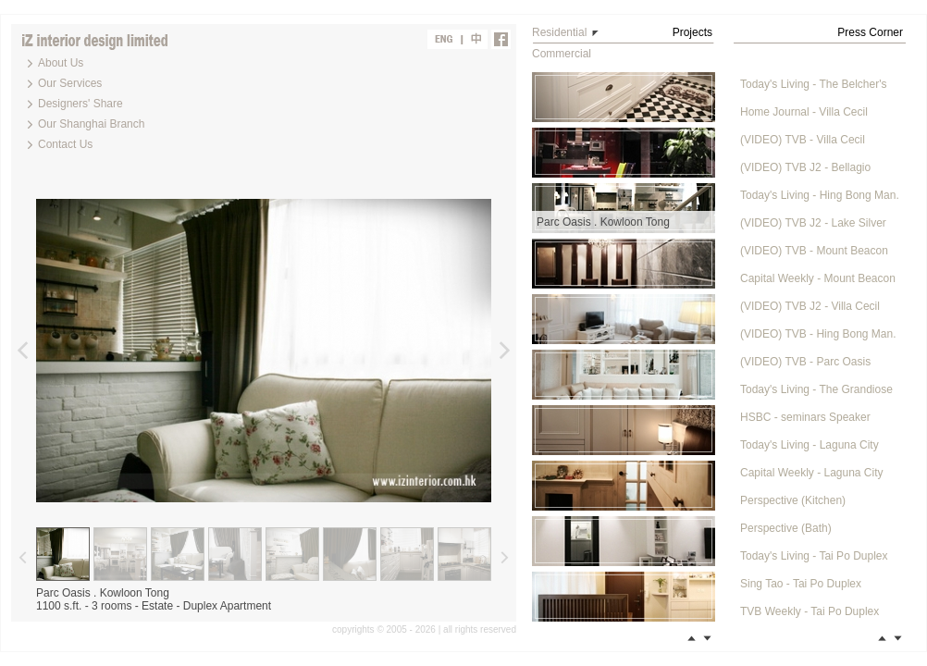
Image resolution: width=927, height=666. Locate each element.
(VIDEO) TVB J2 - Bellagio (805, 167)
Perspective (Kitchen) (793, 500)
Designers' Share (80, 103)
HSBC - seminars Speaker (805, 417)
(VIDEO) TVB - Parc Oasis (805, 361)
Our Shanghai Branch (91, 124)
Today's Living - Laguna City (809, 444)
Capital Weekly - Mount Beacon (818, 278)
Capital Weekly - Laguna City (812, 472)
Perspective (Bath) (786, 528)
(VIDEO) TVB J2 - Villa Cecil (810, 306)
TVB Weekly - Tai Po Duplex (809, 611)
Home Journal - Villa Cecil (804, 111)
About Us (60, 62)
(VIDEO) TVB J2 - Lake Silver (813, 222)
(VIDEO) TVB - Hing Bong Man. (818, 333)
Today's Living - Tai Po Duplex (814, 555)
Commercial (561, 53)
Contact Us (65, 144)
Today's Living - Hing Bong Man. (819, 195)
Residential (559, 32)
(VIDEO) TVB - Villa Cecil (802, 139)
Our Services (70, 83)
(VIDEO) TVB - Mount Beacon (814, 250)
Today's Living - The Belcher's (813, 84)
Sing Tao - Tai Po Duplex (800, 583)
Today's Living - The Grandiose (816, 389)
